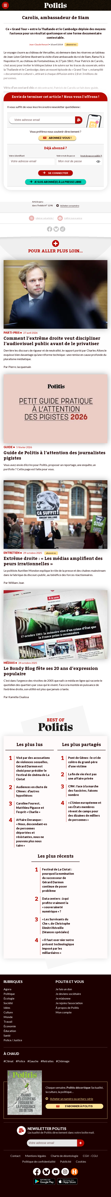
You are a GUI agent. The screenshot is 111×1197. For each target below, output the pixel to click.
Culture (8, 1012)
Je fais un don (64, 989)
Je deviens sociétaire (68, 993)
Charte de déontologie (64, 1155)
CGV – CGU (90, 1155)
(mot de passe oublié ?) (91, 155)
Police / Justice (13, 1040)
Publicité (65, 1161)
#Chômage (62, 1061)
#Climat (8, 1061)
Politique (9, 993)
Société (8, 1003)
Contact (15, 1155)
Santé (7, 1035)
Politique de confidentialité (38, 1161)
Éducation (10, 1030)
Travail (8, 1021)
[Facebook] (37, 1172)
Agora (7, 989)
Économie (10, 1026)
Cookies (81, 1161)
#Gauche (32, 1061)
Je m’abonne (63, 998)
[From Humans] (74, 1172)
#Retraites (47, 1061)
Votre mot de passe (65, 155)
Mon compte (64, 1012)
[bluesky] (46, 1172)
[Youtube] (56, 1172)
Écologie (9, 998)
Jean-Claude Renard (39, 44)
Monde (8, 1017)
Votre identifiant (17, 155)
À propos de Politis (67, 1007)
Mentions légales (35, 1155)
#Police (20, 1061)
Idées (7, 1007)
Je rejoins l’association (69, 1003)
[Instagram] (65, 1172)
